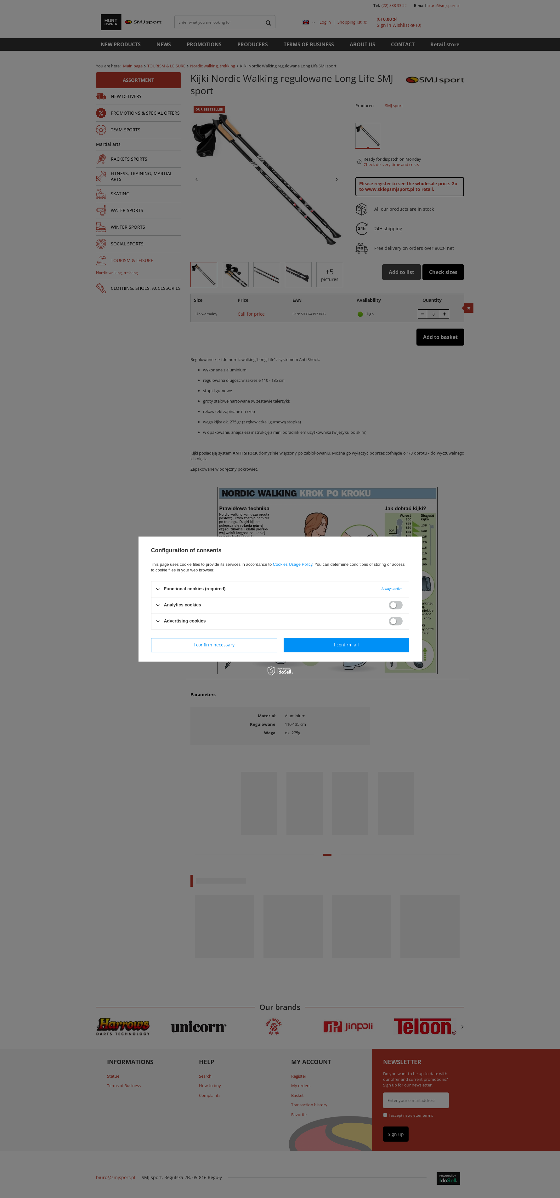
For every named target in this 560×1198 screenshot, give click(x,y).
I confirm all (346, 645)
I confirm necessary (214, 645)
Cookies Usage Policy (292, 564)
